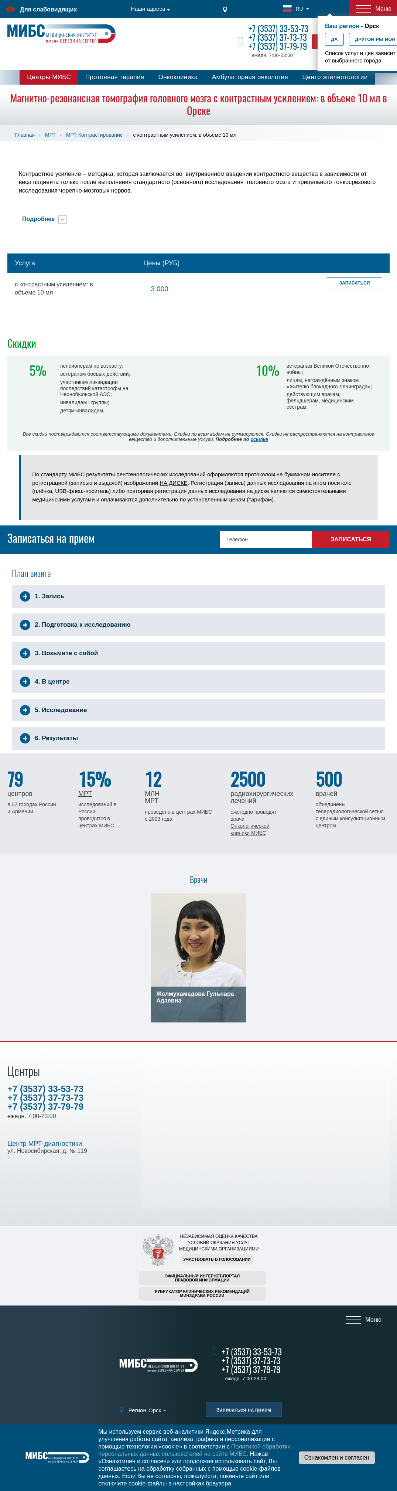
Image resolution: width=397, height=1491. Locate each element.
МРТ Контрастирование (94, 135)
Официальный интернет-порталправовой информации (202, 1278)
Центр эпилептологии (334, 77)
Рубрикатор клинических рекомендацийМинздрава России (202, 1293)
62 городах (24, 804)
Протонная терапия (114, 77)
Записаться (354, 283)
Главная (25, 135)
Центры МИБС (49, 77)
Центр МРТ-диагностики (44, 1143)
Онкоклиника (178, 77)
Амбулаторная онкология (250, 77)
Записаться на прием (243, 1410)
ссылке (259, 439)
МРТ (50, 135)
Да (334, 39)
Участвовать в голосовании (216, 1259)
